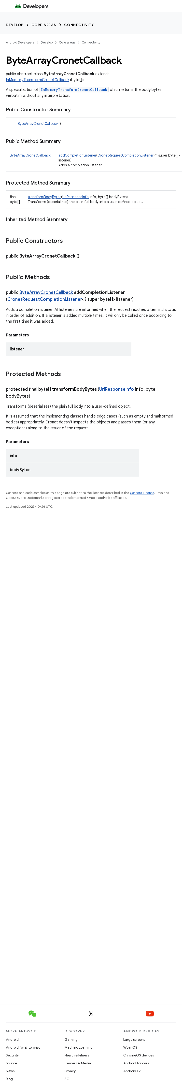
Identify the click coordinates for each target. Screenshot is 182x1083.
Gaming (71, 1039)
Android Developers (20, 42)
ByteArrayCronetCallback (38, 123)
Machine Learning (79, 1047)
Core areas (43, 25)
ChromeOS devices (138, 1055)
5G (67, 1079)
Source (11, 1063)
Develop (15, 25)
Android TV (132, 1071)
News (10, 1071)
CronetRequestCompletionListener (126, 155)
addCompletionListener (77, 155)
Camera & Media (78, 1063)
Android (12, 1039)
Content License (142, 493)
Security (12, 1055)
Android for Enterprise (23, 1047)
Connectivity (79, 25)
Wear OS (130, 1047)
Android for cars (136, 1063)
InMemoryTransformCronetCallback (37, 79)
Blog (9, 1079)
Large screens (134, 1039)
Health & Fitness (77, 1055)
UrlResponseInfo (75, 197)
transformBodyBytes (44, 197)
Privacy (70, 1071)
